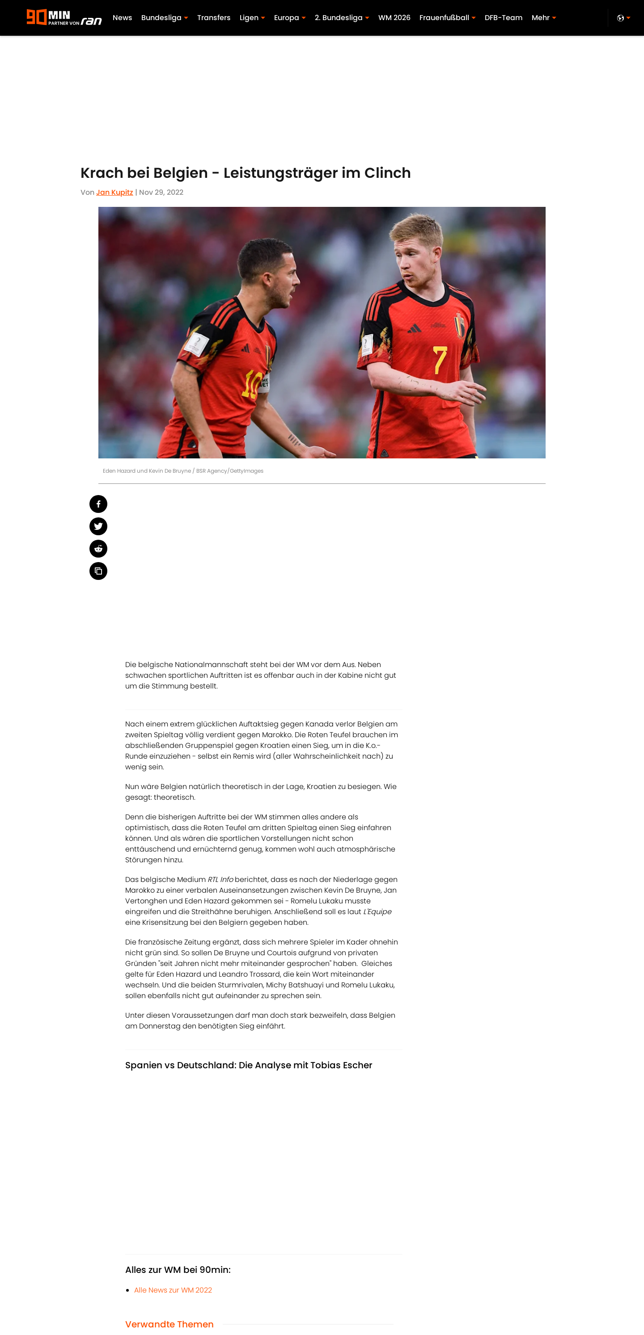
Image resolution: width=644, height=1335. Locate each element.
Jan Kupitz (114, 192)
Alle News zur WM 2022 (173, 1290)
